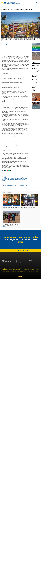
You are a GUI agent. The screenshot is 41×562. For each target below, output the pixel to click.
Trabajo (8, 179)
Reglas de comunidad (18, 262)
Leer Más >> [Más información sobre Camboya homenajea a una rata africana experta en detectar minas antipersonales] (33, 81)
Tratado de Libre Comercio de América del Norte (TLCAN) (17, 179)
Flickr (16, 261)
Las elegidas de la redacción (24, 177)
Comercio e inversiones (18, 176)
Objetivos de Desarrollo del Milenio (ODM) (10, 178)
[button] (2, 170)
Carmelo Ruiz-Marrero (5, 44)
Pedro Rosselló (19, 178)
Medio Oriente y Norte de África (33, 262)
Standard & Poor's (4, 179)
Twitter (16, 259)
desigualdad (4, 177)
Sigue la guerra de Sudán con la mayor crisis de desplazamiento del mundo (11, 225)
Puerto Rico (22, 178)
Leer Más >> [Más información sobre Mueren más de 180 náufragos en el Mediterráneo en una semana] (33, 91)
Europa (30, 261)
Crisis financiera (24, 176)
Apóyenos (3, 260)
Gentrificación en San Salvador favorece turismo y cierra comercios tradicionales (28, 208)
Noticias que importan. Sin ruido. (20, 237)
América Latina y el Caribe (11, 176)
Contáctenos (4, 259)
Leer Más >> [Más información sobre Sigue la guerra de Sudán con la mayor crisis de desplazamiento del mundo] (4, 226)
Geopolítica (18, 177)
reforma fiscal (26, 178)
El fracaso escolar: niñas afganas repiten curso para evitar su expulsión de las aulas (37, 69)
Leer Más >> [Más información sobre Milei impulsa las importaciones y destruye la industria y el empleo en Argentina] (37, 83)
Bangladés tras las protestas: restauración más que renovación (34, 67)
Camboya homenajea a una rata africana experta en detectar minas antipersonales (34, 78)
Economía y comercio (9, 177)
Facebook (16, 260)
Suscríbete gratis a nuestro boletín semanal (20, 240)
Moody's (3, 178)
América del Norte (4, 176)
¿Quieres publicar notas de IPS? (6, 261)
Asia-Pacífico (30, 260)
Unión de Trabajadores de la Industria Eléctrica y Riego (15, 77)
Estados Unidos (14, 177)
